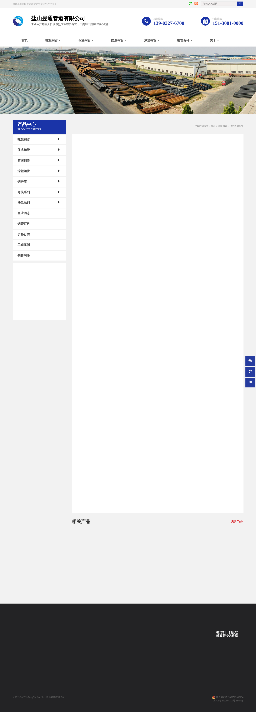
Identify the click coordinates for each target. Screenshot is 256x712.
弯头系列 (24, 192)
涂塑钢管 (150, 40)
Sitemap (239, 700)
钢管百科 (183, 40)
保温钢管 (84, 40)
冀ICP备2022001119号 (224, 700)
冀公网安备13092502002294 (229, 697)
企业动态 (24, 213)
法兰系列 (24, 202)
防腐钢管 (117, 40)
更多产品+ (237, 521)
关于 (213, 40)
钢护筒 (22, 181)
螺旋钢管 (51, 40)
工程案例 (24, 244)
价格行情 (24, 234)
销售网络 (24, 255)
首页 (25, 40)
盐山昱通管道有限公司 (53, 697)
